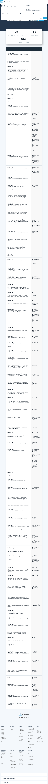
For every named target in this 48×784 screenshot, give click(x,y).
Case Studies (12, 751)
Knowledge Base (13, 761)
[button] (13, 6)
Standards (30, 738)
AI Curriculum (30, 747)
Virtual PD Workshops (39, 733)
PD (37, 726)
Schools (11, 729)
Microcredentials (40, 739)
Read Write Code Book (13, 760)
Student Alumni (12, 767)
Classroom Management (21, 730)
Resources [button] (35, 13)
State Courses (30, 735)
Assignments (21, 728)
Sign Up (44, 18)
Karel (2, 763)
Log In (41, 18)
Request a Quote (35, 18)
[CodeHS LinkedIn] (22, 717)
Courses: (5, 20)
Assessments (21, 756)
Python (2, 756)
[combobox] (18, 20)
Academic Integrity (21, 740)
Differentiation (21, 753)
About (29, 751)
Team (29, 753)
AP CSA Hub (30, 745)
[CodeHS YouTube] (24, 717)
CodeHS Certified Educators (7, 774)
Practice (29, 741)
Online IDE (3, 729)
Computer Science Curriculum (3, 733)
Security (29, 763)
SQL (1, 762)
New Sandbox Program (4, 753)
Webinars (11, 763)
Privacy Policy (30, 759)
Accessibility (30, 764)
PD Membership (40, 741)
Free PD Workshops (39, 736)
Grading (20, 731)
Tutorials (29, 742)
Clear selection (33, 20)
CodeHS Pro (3, 731)
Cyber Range (3, 742)
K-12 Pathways (30, 731)
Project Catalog (31, 729)
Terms (29, 757)
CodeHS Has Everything (21, 751)
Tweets (11, 756)
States (11, 753)
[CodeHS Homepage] (5, 2)
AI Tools (20, 737)
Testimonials (12, 754)
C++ (1, 760)
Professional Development (3, 738)
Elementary (30, 734)
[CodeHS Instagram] (21, 717)
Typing (2, 741)
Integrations (21, 736)
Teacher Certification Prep (40, 738)
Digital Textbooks (31, 744)
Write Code (21, 734)
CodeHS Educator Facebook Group (8, 778)
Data (20, 733)
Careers (29, 754)
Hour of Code (30, 739)
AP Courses (30, 732)
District (11, 728)
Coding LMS (3, 728)
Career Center (12, 766)
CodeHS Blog (12, 757)
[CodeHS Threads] (28, 717)
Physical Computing (21, 763)
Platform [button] (28, 5)
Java (2, 757)
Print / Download (40, 20)
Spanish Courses (31, 737)
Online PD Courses (39, 729)
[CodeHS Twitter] (26, 717)
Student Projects (13, 764)
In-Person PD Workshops (39, 731)
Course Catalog (31, 728)
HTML (2, 759)
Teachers (11, 731)
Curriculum (30, 726)
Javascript (2, 754)
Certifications (3, 736)
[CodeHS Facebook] (19, 717)
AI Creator (2, 739)
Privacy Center (30, 756)
